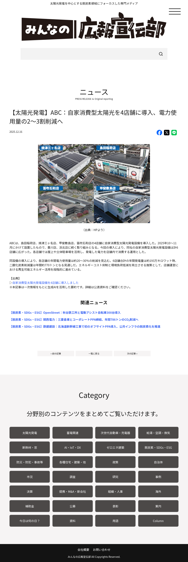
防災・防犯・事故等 (30, 462)
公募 (72, 506)
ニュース (94, 91)
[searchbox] (94, 54)
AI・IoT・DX (72, 447)
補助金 (29, 506)
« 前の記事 (56, 353)
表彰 (115, 506)
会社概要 (83, 549)
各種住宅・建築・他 (72, 462)
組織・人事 (115, 491)
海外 (158, 491)
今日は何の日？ (29, 521)
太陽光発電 (29, 433)
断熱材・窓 (29, 447)
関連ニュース (94, 302)
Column (158, 521)
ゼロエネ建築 (115, 447)
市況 (30, 477)
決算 (30, 491)
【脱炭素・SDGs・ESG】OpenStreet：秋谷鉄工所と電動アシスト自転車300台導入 (65, 312)
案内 (158, 506)
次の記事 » (132, 353)
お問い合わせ (102, 549)
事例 (158, 477)
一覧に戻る (94, 353)
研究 (115, 477)
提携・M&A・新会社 (72, 491)
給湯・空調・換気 (158, 433)
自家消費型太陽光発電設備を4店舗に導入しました (45, 282)
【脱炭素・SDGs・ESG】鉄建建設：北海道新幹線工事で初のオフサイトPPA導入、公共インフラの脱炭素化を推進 (84, 326)
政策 (115, 462)
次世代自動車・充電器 (115, 433)
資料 (72, 521)
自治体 (158, 462)
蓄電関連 (72, 433)
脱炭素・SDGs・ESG (158, 447)
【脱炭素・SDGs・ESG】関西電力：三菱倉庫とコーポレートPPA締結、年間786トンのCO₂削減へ (73, 319)
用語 (115, 521)
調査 (72, 477)
